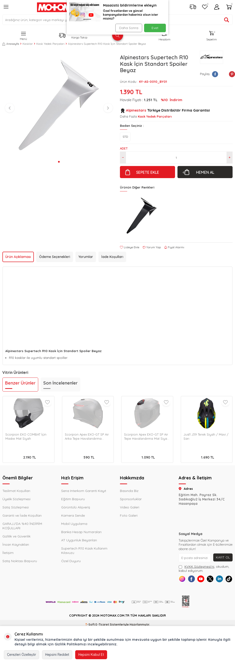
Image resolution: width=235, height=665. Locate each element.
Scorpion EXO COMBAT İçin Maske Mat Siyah (25, 436)
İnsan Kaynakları (15, 544)
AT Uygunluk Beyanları (79, 540)
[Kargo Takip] (192, 7)
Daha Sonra (128, 28)
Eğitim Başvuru (73, 499)
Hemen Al (205, 172)
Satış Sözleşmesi (15, 507)
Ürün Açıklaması (18, 257)
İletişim (8, 553)
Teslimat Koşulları (16, 491)
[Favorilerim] (204, 7)
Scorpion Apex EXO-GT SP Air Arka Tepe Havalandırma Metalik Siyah (87, 436)
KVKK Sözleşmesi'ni (199, 566)
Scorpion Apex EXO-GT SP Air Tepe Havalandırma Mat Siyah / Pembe (146, 436)
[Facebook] (195, 579)
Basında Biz (129, 491)
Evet (155, 28)
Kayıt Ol (223, 557)
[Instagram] (184, 579)
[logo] (61, 7)
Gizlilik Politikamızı (71, 644)
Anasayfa (10, 43)
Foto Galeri (129, 515)
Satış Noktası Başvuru (19, 561)
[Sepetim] (229, 7)
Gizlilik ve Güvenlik (16, 536)
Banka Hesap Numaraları (81, 532)
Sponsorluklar (131, 499)
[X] (216, 579)
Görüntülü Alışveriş (75, 507)
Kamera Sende (73, 515)
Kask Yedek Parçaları (50, 43)
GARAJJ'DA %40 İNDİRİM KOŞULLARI (22, 525)
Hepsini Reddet (57, 654)
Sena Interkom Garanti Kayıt (83, 491)
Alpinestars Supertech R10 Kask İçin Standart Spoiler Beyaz (107, 43)
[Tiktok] (205, 590)
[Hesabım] (216, 7)
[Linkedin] (227, 579)
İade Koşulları (112, 257)
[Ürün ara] (226, 19)
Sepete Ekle (147, 172)
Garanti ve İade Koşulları (22, 515)
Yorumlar (85, 257)
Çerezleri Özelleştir (21, 654)
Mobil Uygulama (74, 523)
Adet (124, 148)
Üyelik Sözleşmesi (16, 499)
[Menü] (6, 8)
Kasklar (27, 43)
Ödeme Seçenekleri (54, 257)
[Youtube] (205, 579)
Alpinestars (136, 110)
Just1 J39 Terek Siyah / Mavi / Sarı (206, 436)
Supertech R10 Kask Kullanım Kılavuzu (84, 550)
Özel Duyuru (71, 561)
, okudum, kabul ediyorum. (204, 569)
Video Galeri (129, 507)
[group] (59, 105)
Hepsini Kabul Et (91, 654)
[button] (59, 162)
